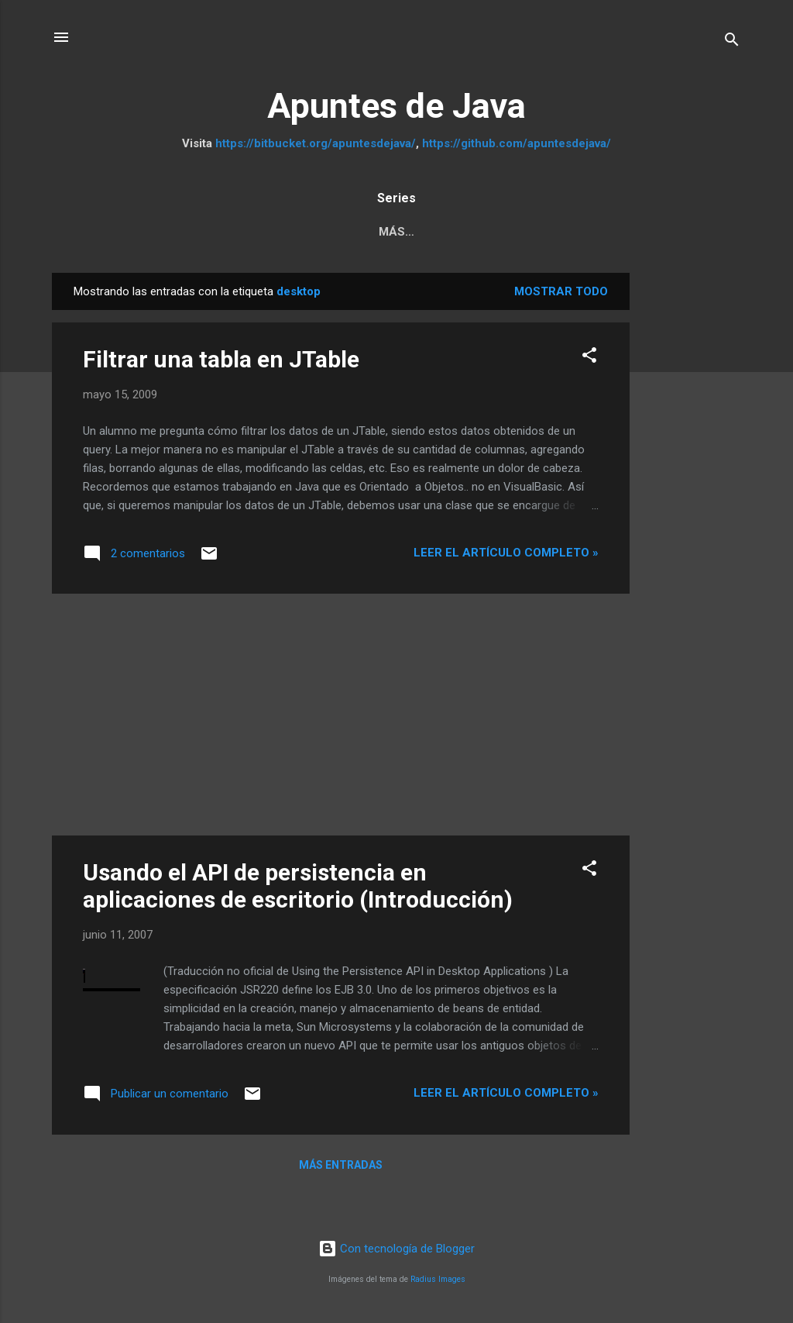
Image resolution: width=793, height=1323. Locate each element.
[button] (589, 361)
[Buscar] (732, 42)
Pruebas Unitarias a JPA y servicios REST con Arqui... (241, 232)
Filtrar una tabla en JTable (221, 362)
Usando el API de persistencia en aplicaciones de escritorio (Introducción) (298, 889)
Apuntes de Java (396, 105)
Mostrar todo (561, 294)
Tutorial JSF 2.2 (607, 232)
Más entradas (341, 1168)
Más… (705, 232)
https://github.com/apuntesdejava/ (516, 143)
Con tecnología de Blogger (396, 1252)
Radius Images (437, 1282)
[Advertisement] (691, 508)
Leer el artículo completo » (506, 556)
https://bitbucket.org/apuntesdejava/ (315, 143)
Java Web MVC (484, 232)
